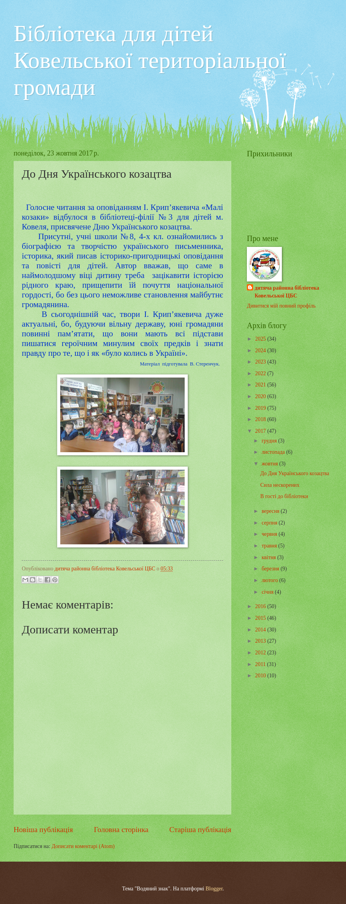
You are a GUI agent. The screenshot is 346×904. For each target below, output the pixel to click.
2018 (261, 419)
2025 (261, 339)
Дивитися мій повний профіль (281, 306)
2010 (261, 675)
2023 (261, 362)
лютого (270, 580)
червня (270, 534)
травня (270, 546)
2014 (261, 630)
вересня (271, 511)
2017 (261, 431)
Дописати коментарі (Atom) (83, 846)
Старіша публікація (201, 829)
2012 (261, 653)
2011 (261, 664)
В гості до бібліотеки (284, 496)
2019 (261, 408)
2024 (261, 350)
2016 (261, 606)
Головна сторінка (121, 829)
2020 (261, 396)
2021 (261, 385)
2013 (261, 641)
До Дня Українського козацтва (294, 473)
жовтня (270, 464)
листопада (274, 452)
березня (271, 569)
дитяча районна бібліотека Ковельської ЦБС (287, 291)
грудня (270, 441)
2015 (261, 618)
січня (268, 592)
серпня (270, 523)
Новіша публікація (43, 829)
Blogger (214, 889)
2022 (261, 373)
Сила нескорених (279, 485)
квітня (269, 557)
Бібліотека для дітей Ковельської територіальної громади (150, 60)
